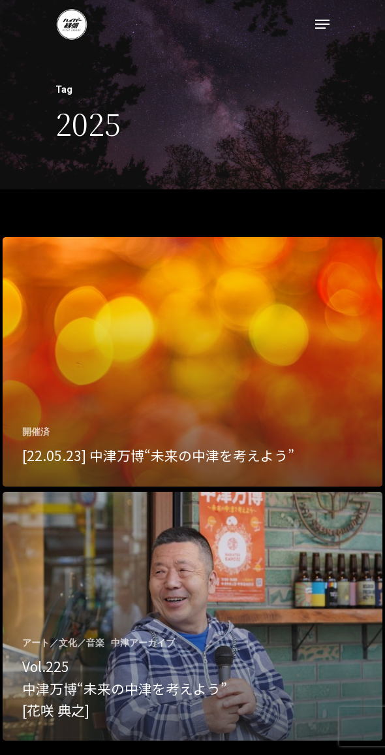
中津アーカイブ (143, 642)
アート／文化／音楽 (63, 642)
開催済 (36, 431)
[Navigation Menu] (322, 24)
